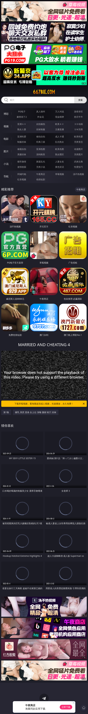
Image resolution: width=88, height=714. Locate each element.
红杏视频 (21, 179)
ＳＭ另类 (78, 129)
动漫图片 (78, 149)
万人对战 (59, 111)
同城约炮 (21, 174)
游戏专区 (78, 111)
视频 (6, 126)
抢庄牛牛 (78, 116)
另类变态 (78, 141)
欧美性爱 (78, 136)
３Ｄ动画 (78, 124)
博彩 (6, 113)
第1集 (6, 412)
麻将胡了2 (22, 116)
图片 (6, 151)
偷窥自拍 (21, 149)
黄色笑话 (59, 166)
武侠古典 (78, 161)
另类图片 (78, 154)
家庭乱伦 (40, 161)
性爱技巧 (78, 166)
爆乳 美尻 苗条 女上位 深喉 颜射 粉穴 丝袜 (35, 412)
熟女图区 (59, 154)
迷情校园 (21, 166)
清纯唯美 (40, 154)
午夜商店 (40, 174)
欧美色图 (59, 149)
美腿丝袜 (21, 154)
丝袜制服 (40, 129)
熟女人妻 (21, 129)
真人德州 (40, 111)
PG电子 (21, 111)
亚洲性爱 (21, 136)
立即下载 (66, 707)
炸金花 (40, 116)
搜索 (80, 99)
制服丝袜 (21, 141)
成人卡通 (59, 136)
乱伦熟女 (59, 141)
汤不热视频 (78, 174)
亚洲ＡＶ (21, 124)
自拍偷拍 (40, 124)
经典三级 (40, 141)
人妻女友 (59, 161)
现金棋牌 (59, 116)
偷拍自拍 (40, 136)
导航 (6, 176)
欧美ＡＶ (59, 124)
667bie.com (44, 92)
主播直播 (59, 129)
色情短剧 (40, 179)
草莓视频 (59, 174)
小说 (6, 164)
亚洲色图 (40, 149)
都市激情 (21, 161)
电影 (6, 139)
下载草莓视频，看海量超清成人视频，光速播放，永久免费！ (49, 404)
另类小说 (40, 166)
